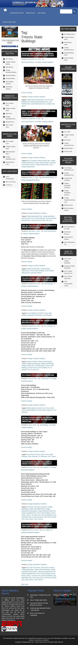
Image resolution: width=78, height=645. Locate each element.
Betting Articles (68, 205)
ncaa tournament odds (38, 220)
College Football (41, 62)
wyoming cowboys (36, 273)
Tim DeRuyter (47, 315)
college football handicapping (31, 363)
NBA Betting (9, 67)
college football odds (43, 160)
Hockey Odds (68, 151)
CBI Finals (30, 507)
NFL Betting (9, 59)
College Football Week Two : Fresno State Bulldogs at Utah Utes (38, 322)
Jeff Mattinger (48, 283)
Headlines (50, 62)
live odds (41, 13)
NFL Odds (67, 132)
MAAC (29, 515)
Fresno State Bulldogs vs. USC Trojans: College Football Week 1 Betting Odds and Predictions (38, 419)
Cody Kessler (31, 454)
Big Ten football (31, 160)
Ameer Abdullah (32, 313)
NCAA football (42, 367)
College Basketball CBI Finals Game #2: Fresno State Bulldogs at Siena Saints (37, 463)
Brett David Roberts (28, 62)
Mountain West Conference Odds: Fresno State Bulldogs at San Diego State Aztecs (38, 55)
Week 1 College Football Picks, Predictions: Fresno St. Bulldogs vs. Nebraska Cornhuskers (38, 113)
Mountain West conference (44, 410)
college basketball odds (45, 511)
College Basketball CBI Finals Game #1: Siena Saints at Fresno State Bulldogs (37, 525)
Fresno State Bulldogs (42, 162)
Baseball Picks (10, 122)
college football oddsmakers (35, 100)
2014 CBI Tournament (33, 567)
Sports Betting (9, 22)
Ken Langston (48, 326)
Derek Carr (41, 408)
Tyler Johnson (38, 519)
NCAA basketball (47, 515)
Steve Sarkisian (33, 456)
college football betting (45, 361)
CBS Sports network (40, 507)
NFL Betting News (69, 34)
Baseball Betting (10, 75)
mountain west (32, 367)
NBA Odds (67, 140)
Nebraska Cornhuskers (35, 315)
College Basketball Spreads (67, 193)
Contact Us (9, 185)
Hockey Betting (10, 78)
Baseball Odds (68, 148)
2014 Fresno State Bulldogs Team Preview (38, 375)
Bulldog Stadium (32, 408)
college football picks (28, 365)
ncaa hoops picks (37, 517)
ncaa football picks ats (37, 104)
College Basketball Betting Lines (69, 200)
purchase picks (17, 13)
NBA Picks (9, 113)
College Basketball (27, 180)
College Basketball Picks (34, 216)
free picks (30, 13)
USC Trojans (52, 456)
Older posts (24, 584)
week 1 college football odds (39, 164)
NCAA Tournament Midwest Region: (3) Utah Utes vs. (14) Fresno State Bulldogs (38, 173)
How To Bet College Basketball (67, 261)
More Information (11, 182)
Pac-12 (29, 369)
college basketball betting (37, 509)
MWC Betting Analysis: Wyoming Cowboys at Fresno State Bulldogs (39, 227)
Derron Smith (49, 408)
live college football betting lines (38, 102)
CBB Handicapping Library (68, 283)
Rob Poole (47, 517)
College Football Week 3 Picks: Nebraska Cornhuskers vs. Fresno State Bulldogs (38, 279)
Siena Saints (29, 519)
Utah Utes (49, 220)
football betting (40, 365)
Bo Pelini (40, 313)
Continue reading (28, 92)
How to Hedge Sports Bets (38, 600)
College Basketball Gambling (67, 185)
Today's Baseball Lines (65, 600)
